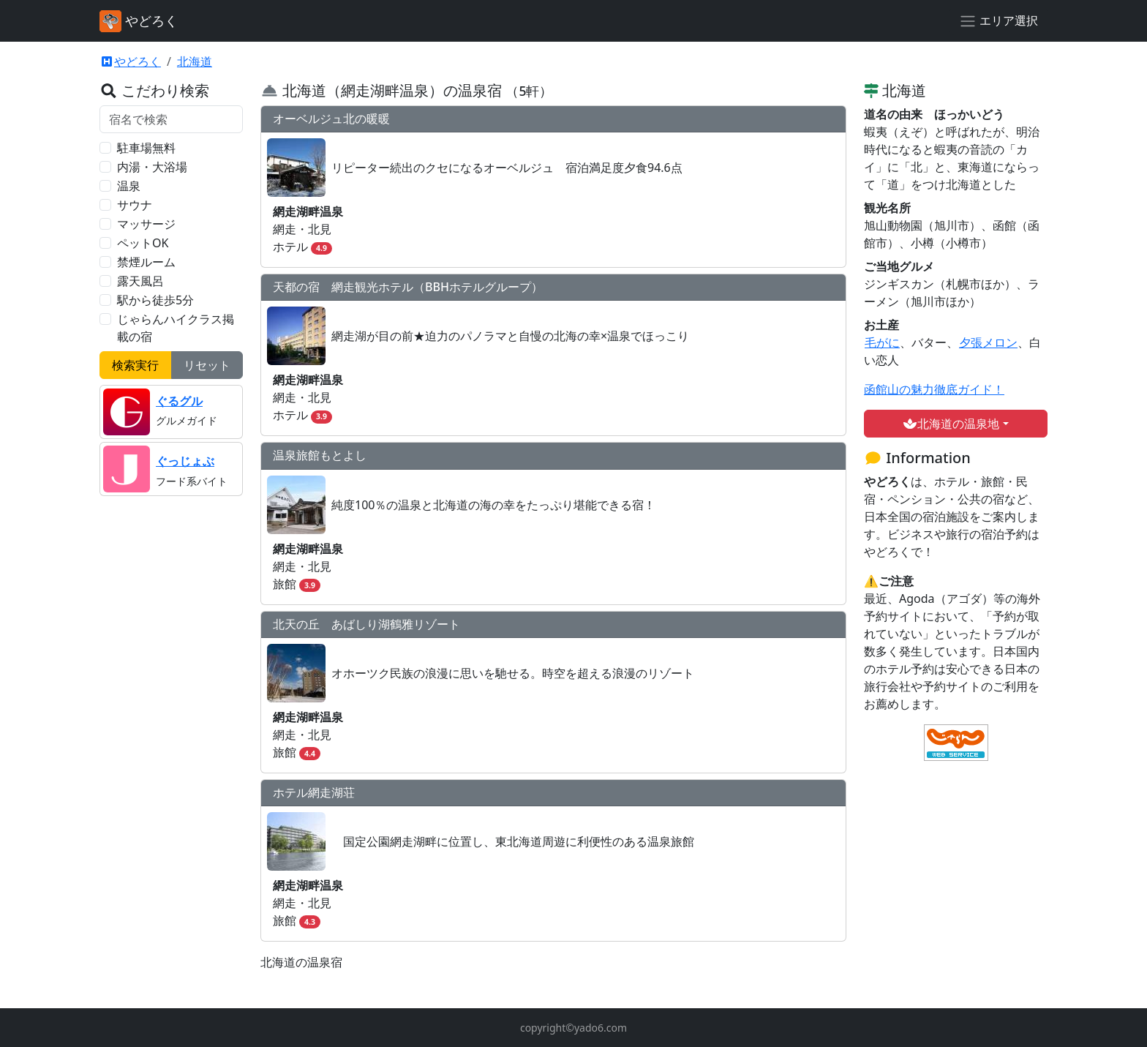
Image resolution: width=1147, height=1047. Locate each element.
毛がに (882, 342)
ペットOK (142, 243)
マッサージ (146, 224)
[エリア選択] (998, 21)
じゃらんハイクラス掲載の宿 (175, 328)
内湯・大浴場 (152, 167)
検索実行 (135, 365)
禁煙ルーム (146, 262)
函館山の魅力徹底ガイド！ (934, 389)
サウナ (134, 205)
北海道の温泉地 (951, 424)
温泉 (128, 186)
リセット (207, 365)
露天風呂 (140, 281)
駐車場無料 (146, 148)
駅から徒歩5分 (155, 300)
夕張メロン (988, 342)
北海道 (194, 61)
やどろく (130, 61)
